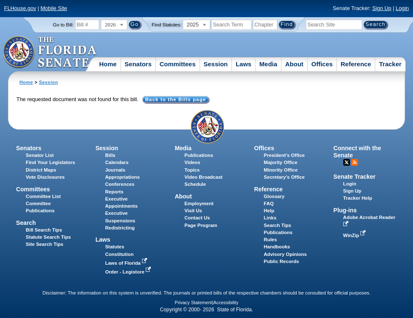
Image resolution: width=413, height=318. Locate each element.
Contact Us (197, 217)
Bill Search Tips (44, 229)
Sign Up (382, 8)
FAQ (269, 203)
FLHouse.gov (20, 8)
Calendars (117, 162)
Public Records (281, 261)
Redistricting (119, 227)
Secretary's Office (284, 177)
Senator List (40, 155)
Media (268, 64)
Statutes (114, 246)
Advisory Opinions (285, 254)
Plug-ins (345, 210)
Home (108, 64)
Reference (356, 64)
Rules (270, 239)
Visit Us (193, 210)
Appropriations (122, 177)
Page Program (200, 225)
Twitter (346, 162)
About (294, 64)
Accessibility (226, 302)
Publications (198, 155)
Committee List (43, 196)
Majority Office (280, 162)
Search (26, 222)
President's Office (284, 155)
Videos (192, 162)
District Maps (41, 169)
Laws (244, 64)
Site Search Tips (44, 244)
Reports (114, 191)
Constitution (119, 254)
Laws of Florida (127, 263)
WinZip (355, 235)
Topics (192, 169)
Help (269, 210)
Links (270, 217)
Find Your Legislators (50, 162)
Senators (138, 64)
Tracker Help (357, 198)
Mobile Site (53, 8)
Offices (322, 64)
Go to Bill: (63, 24)
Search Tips (277, 225)
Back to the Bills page (175, 99)
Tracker (390, 64)
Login (402, 8)
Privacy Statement (193, 302)
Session (215, 64)
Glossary (274, 196)
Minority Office (281, 169)
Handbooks (277, 246)
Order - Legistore (129, 271)
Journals (115, 169)
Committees (178, 64)
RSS (354, 162)
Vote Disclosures (45, 177)
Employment (198, 203)
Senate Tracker (355, 176)
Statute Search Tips (48, 237)
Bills (110, 155)
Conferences (119, 184)
